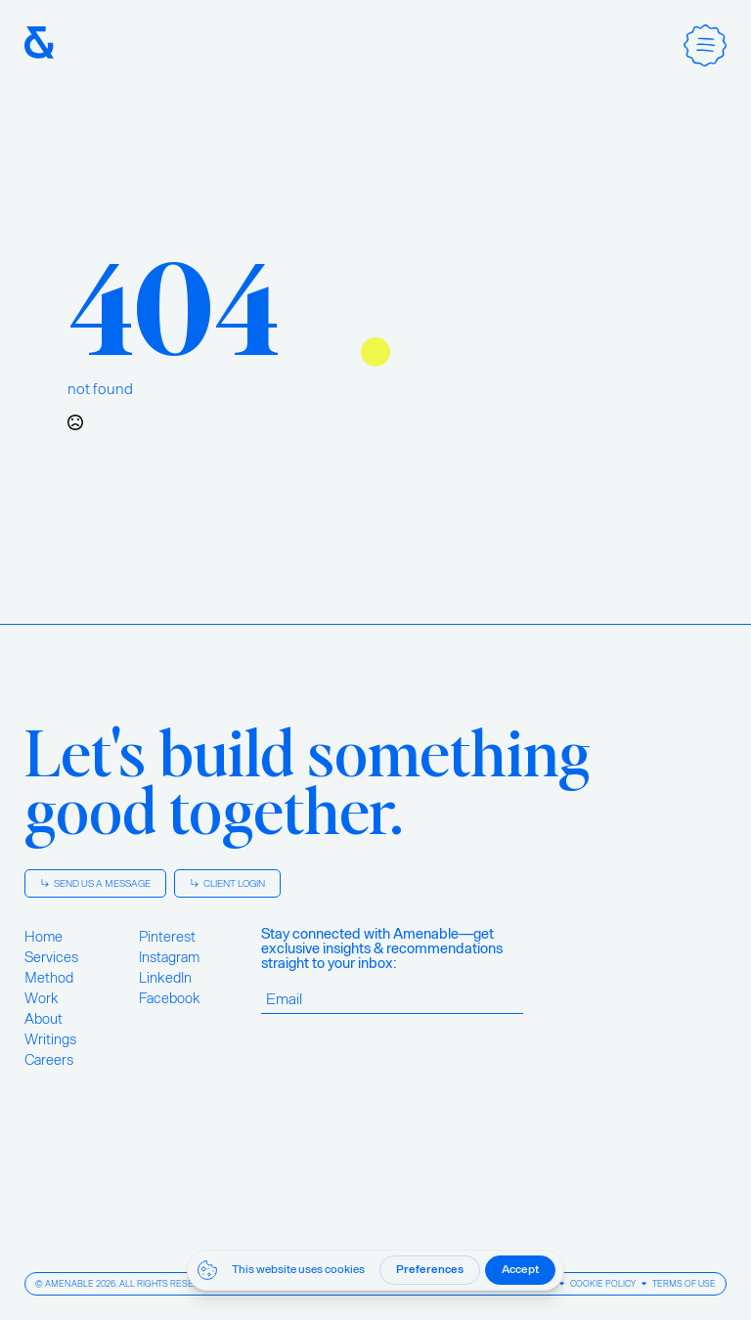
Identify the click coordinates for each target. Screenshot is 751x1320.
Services (51, 957)
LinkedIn (165, 978)
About (43, 1019)
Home (43, 937)
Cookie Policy (603, 1284)
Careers (48, 1060)
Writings (50, 1039)
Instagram (169, 957)
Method (48, 978)
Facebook (169, 998)
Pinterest (167, 937)
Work (41, 998)
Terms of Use (684, 1284)
